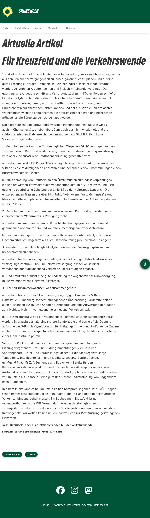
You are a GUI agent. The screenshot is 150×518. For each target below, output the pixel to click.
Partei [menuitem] (6, 28)
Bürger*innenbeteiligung (27, 431)
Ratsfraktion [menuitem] (22, 28)
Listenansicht (12, 454)
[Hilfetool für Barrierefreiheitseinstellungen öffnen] (145, 264)
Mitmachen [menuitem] (54, 28)
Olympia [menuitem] (70, 28)
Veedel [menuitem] (38, 28)
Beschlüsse (7, 431)
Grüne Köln (29, 11)
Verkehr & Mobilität (51, 431)
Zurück (31, 454)
